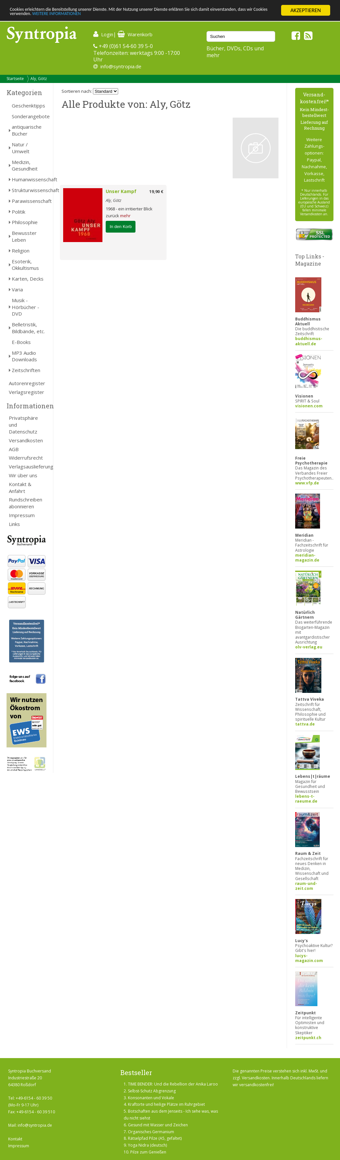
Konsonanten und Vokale (151, 1098)
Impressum (22, 515)
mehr (125, 216)
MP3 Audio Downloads (24, 356)
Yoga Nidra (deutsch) (147, 1145)
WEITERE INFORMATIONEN (141, 16)
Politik (18, 211)
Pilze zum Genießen (148, 1152)
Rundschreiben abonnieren (25, 503)
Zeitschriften (26, 370)
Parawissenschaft (29, 201)
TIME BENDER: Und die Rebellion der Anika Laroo (173, 1084)
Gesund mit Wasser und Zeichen (158, 1125)
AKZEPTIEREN (305, 10)
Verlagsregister (26, 392)
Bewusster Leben (24, 236)
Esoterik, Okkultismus (25, 264)
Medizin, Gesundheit (25, 165)
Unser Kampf (121, 191)
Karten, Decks (28, 278)
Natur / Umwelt (20, 148)
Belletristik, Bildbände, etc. (28, 328)
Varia (17, 289)
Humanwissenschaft (29, 179)
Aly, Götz (38, 78)
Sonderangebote (29, 116)
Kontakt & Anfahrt (20, 487)
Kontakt (15, 1139)
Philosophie (25, 222)
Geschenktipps (28, 105)
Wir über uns (23, 475)
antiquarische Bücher (27, 130)
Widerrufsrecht (26, 457)
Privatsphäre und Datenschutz (23, 425)
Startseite (15, 78)
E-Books (21, 342)
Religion (20, 250)
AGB (14, 449)
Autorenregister (27, 383)
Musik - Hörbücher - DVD (25, 307)
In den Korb (121, 226)
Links (14, 524)
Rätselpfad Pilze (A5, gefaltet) (155, 1138)
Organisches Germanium (151, 1132)
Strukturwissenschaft (29, 190)
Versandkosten (26, 440)
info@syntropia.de (120, 66)
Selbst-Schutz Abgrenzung (152, 1091)
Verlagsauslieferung (27, 466)
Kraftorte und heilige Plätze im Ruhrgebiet (166, 1104)
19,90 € (156, 191)
